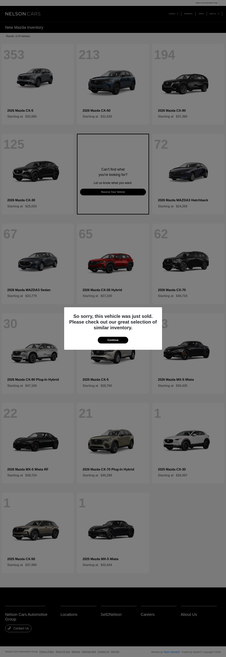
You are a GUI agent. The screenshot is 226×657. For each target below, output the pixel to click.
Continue (112, 340)
